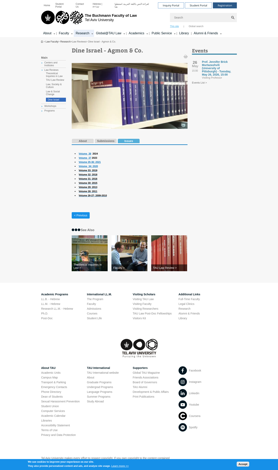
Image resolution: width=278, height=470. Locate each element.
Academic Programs (54, 294)
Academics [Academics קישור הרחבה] (136, 33)
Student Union (50, 406)
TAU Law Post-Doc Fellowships (152, 313)
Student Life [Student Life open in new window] (94, 318)
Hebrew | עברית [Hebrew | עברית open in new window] (97, 5)
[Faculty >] (129, 267)
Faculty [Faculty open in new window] (91, 303)
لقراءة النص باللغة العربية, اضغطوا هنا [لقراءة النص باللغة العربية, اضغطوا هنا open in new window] (132, 5)
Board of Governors (145, 382)
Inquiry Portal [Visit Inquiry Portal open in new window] (171, 5)
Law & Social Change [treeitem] (53, 93)
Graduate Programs (99, 382)
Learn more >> (120, 466)
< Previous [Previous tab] (80, 215)
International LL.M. (99, 294)
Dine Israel (53, 99)
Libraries (46, 420)
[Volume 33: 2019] (88, 170)
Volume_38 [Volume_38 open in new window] (85, 153)
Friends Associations (145, 377)
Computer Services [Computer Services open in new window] (53, 411)
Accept (242, 464)
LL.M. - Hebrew (50, 303)
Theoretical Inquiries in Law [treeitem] (54, 75)
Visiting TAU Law (143, 299)
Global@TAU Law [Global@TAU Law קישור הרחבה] (108, 33)
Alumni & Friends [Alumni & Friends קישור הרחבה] (206, 33)
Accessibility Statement (55, 425)
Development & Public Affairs (151, 391)
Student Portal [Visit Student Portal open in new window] (198, 5)
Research (65, 41)
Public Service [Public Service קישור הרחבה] (162, 33)
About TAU (48, 367)
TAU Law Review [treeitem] (55, 80)
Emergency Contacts (54, 387)
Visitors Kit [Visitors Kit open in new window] (139, 318)
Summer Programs (98, 396)
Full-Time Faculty (189, 299)
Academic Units (51, 372)
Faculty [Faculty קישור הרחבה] (64, 33)
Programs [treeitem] (49, 110)
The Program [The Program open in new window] (95, 299)
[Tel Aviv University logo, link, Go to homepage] (89, 19)
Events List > (199, 82)
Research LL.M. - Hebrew (57, 308)
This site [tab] (174, 26)
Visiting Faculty (142, 303)
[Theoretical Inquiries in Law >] (89, 266)
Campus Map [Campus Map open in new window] (49, 377)
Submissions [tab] (105, 141)
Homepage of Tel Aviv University (42, 41)
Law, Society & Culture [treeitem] (54, 86)
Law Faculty (52, 41)
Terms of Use (49, 430)
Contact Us (80, 5)
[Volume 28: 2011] (88, 191)
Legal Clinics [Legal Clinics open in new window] (186, 303)
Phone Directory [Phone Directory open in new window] (51, 391)
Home (47, 5)
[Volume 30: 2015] (88, 183)
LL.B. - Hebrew (50, 299)
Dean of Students (52, 396)
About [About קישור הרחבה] (47, 33)
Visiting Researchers (145, 308)
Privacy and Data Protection (58, 434)
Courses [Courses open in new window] (92, 313)
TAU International (98, 367)
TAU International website (103, 372)
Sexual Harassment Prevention (60, 401)
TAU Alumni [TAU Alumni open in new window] (140, 387)
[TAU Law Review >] (169, 267)
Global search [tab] (196, 26)
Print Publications (143, 396)
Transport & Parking (53, 382)
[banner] (139, 18)
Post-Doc (47, 318)
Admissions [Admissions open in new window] (94, 308)
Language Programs (99, 391)
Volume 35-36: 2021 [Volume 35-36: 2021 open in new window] (90, 162)
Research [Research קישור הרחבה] (82, 33)
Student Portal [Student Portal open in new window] (59, 5)
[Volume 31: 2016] (88, 178)
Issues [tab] (128, 141)
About (90, 377)
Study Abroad (95, 401)
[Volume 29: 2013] (88, 187)
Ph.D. (44, 313)
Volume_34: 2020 (88, 166)
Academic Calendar (53, 415)
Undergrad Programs (100, 387)
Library (184, 33)
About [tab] (83, 141)
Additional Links (189, 294)
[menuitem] (47, 5)
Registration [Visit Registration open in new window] (225, 5)
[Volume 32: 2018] (88, 174)
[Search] (203, 17)
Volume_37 (85, 158)
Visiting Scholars (144, 294)
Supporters (140, 367)
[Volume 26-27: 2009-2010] (93, 195)
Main (44, 57)
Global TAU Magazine (146, 372)
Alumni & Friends (189, 313)
